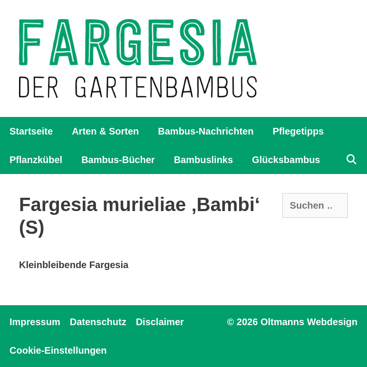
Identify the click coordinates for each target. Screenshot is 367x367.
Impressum (35, 322)
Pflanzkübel (36, 160)
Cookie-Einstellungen (58, 350)
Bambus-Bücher (118, 160)
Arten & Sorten (105, 131)
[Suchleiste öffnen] (351, 159)
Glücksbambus (286, 160)
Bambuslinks (203, 160)
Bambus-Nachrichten (205, 131)
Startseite (31, 131)
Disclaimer (160, 322)
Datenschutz (98, 322)
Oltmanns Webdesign (309, 322)
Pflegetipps (298, 131)
